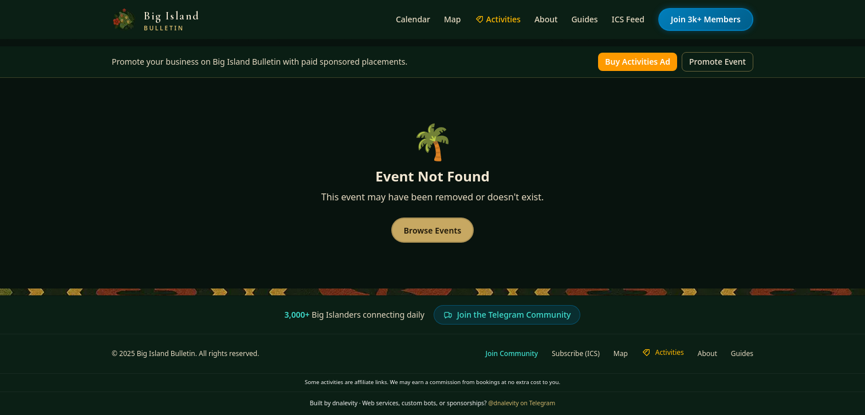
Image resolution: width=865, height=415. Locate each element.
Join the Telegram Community (507, 314)
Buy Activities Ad (637, 61)
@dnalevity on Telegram (521, 403)
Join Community (512, 353)
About (546, 19)
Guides (584, 19)
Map (452, 19)
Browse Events (433, 230)
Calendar (413, 19)
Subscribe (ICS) (576, 353)
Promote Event (717, 61)
